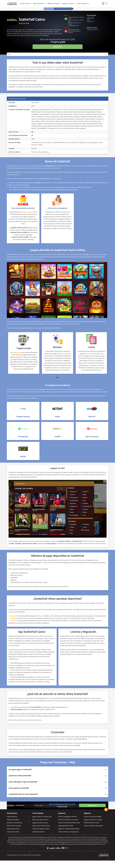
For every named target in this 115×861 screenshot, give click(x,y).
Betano (12, 618)
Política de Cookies (13, 820)
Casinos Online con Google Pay (68, 832)
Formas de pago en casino (41, 829)
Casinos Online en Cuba (91, 823)
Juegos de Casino (68, 3)
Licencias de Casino (13, 832)
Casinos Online (25, 3)
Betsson (13, 616)
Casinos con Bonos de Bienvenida (69, 823)
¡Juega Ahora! (57, 47)
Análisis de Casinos (49, 8)
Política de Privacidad (14, 826)
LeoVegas (13, 620)
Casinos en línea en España (92, 816)
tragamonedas (17, 352)
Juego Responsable (13, 829)
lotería (88, 354)
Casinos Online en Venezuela (93, 826)
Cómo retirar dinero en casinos (68, 820)
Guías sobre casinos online (41, 826)
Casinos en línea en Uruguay (93, 820)
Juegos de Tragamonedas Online (68, 829)
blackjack (62, 354)
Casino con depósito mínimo (67, 816)
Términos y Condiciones (14, 823)
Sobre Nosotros (12, 816)
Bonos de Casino (38, 3)
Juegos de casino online (40, 823)
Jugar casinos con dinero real (41, 816)
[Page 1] (57, 377)
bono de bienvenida (28, 212)
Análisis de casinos (38, 832)
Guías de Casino (82, 3)
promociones (49, 166)
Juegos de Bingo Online (65, 826)
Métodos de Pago (53, 3)
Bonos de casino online (39, 820)
